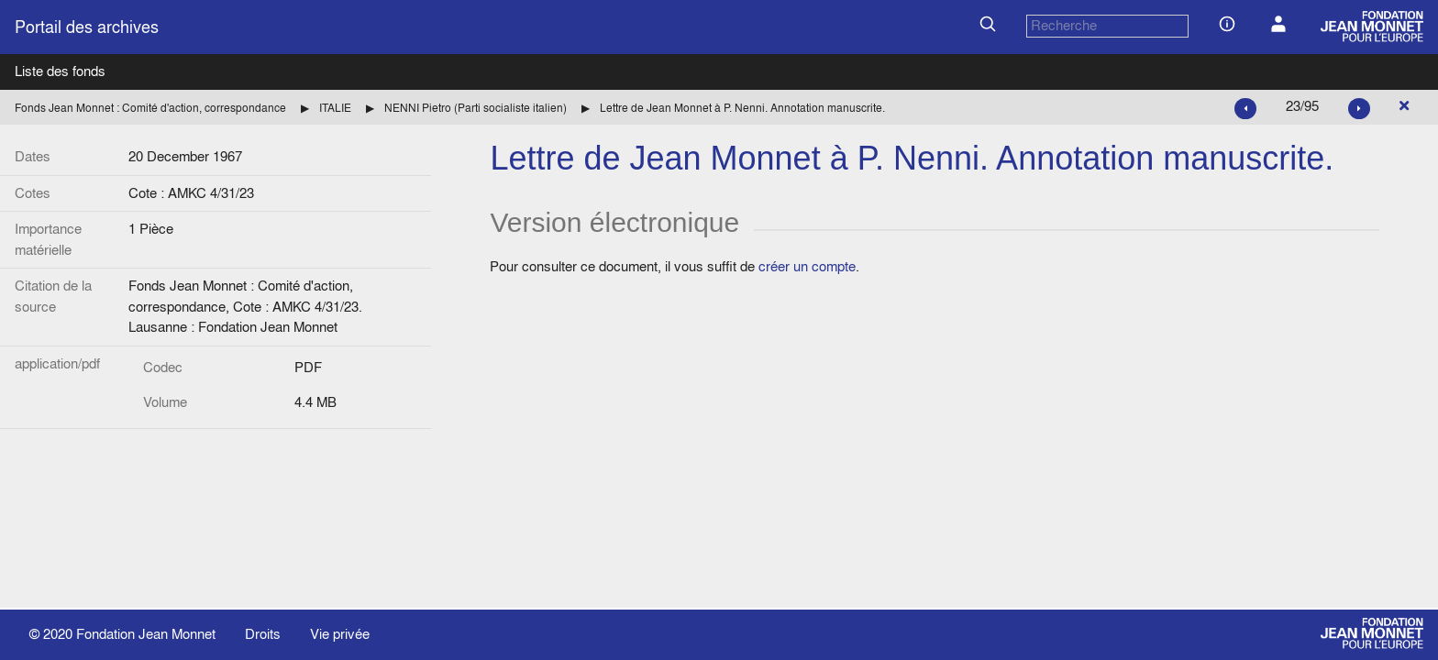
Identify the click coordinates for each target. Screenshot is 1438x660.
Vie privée (340, 634)
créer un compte (807, 266)
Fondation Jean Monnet (146, 634)
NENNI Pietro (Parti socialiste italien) (475, 108)
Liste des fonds (60, 71)
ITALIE (335, 108)
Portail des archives (87, 27)
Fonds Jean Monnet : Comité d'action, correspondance (150, 108)
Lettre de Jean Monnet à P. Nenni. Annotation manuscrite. (742, 108)
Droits (263, 634)
